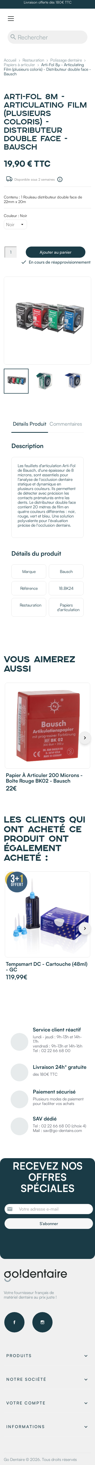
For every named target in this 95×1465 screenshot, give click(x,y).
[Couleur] (15, 224)
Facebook (14, 1322)
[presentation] (46, 1243)
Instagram (42, 1322)
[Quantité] (11, 252)
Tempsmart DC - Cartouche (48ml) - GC (46, 967)
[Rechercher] (47, 37)
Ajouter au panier (56, 252)
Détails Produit (29, 424)
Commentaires (66, 424)
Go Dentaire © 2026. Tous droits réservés (40, 1459)
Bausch (66, 571)
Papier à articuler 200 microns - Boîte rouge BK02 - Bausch (44, 778)
